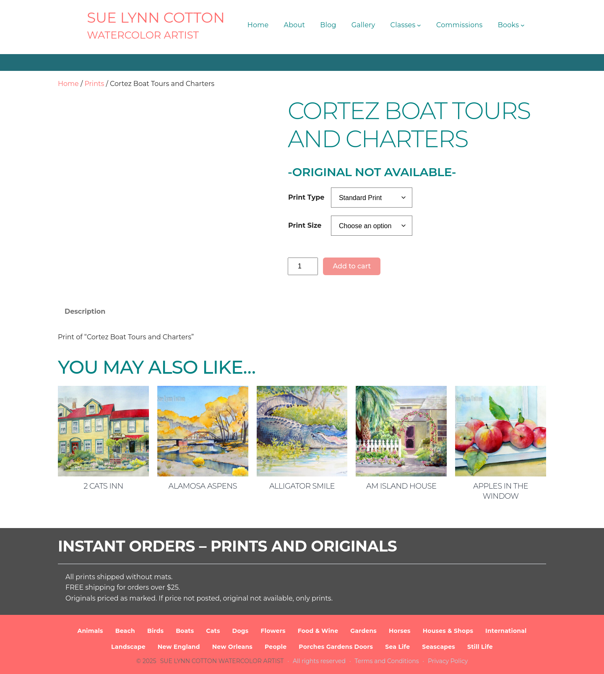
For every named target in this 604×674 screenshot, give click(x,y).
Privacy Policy (448, 661)
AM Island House (401, 486)
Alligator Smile (302, 486)
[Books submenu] (523, 25)
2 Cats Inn (103, 486)
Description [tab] (85, 311)
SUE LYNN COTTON (156, 17)
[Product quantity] (303, 266)
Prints (94, 84)
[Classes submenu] (419, 25)
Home (68, 84)
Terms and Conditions (387, 661)
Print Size (304, 225)
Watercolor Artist (143, 35)
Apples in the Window (500, 490)
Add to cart (352, 266)
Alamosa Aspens (202, 486)
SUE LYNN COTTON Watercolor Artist (222, 661)
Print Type (306, 197)
